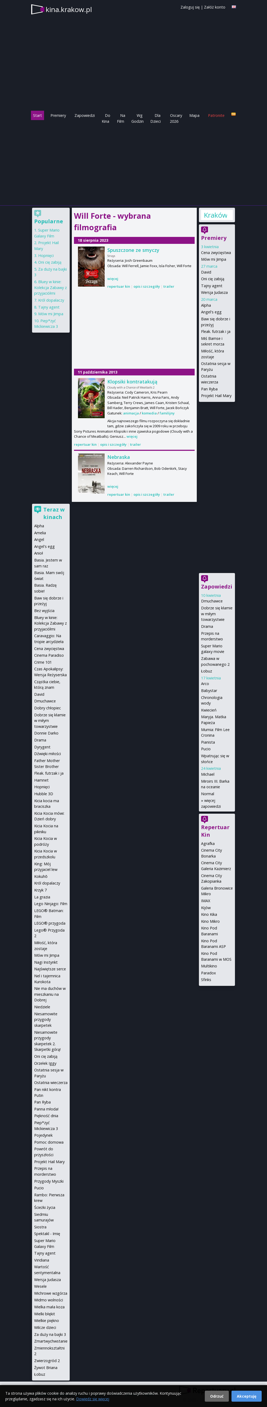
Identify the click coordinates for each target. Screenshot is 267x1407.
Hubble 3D (43, 793)
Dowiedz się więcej (92, 1398)
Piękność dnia (46, 1115)
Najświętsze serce (50, 968)
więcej (112, 278)
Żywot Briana (45, 1367)
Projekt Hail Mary (216, 395)
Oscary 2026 (176, 118)
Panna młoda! (46, 1109)
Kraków (215, 215)
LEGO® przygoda (49, 923)
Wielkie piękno (46, 1320)
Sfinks (206, 979)
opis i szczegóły (147, 286)
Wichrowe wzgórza (50, 1293)
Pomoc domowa (49, 1142)
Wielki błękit (44, 1313)
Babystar (209, 690)
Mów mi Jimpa (213, 259)
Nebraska (118, 457)
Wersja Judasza (214, 292)
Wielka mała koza (49, 1306)
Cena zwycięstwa (216, 252)
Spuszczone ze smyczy (133, 250)
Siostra (40, 1226)
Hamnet (41, 780)
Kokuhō (41, 876)
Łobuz (206, 671)
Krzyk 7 (40, 890)
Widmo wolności (48, 1299)
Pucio (206, 748)
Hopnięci (46, 255)
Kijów (206, 907)
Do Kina (106, 118)
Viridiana (41, 1260)
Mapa (194, 115)
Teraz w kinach (54, 513)
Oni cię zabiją (212, 278)
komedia (149, 413)
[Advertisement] (133, 164)
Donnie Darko (46, 733)
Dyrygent (42, 746)
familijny (167, 413)
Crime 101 (43, 662)
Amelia (40, 532)
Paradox (208, 972)
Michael (207, 774)
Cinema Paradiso (49, 655)
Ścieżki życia (44, 1207)
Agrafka (208, 843)
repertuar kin (118, 286)
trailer (168, 286)
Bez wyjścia (44, 610)
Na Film (121, 118)
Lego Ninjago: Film (50, 903)
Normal (207, 793)
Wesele (40, 1286)
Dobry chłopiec (47, 707)
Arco (205, 683)
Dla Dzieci (155, 118)
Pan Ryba (209, 388)
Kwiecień (209, 710)
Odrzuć (216, 1396)
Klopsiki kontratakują (132, 381)
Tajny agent (211, 285)
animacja (131, 413)
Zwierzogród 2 (47, 1360)
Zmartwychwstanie (51, 1341)
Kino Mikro (210, 921)
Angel (39, 539)
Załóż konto (214, 7)
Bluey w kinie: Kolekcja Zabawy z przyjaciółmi (50, 287)
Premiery (58, 115)
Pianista (208, 742)
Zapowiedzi (84, 115)
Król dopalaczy (51, 300)
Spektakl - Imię (47, 1233)
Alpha (206, 305)
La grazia (42, 896)
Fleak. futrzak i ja (215, 331)
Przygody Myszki (49, 1181)
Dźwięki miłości (47, 753)
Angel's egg (211, 311)
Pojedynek (43, 1135)
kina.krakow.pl (69, 9)
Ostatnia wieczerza (51, 1082)
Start (37, 115)
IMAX (205, 900)
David (206, 272)
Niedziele (42, 1006)
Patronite (216, 115)
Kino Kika (209, 914)
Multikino (209, 965)
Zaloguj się (190, 7)
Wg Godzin (137, 118)
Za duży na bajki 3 (50, 1334)
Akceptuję (246, 1396)
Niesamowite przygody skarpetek (45, 1019)
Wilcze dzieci (45, 1327)
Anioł (38, 553)
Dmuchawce (212, 600)
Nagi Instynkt (46, 962)
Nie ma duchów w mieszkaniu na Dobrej (50, 994)
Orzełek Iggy (45, 1063)
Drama (207, 626)
